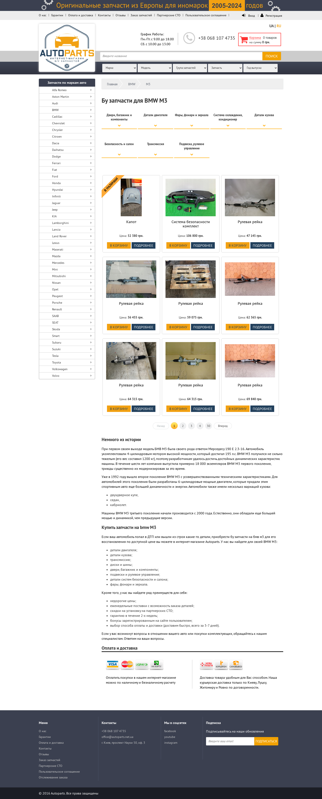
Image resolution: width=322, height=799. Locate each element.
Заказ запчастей (141, 15)
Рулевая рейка (250, 221)
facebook (170, 731)
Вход (249, 16)
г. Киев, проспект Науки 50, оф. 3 (123, 743)
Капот (131, 221)
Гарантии (57, 15)
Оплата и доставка (80, 15)
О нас (42, 15)
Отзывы (121, 15)
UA (271, 26)
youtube (169, 737)
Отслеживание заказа (53, 777)
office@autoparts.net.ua (117, 737)
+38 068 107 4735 (216, 38)
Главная (112, 84)
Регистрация (271, 16)
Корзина (255, 38)
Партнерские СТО (169, 15)
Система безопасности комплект (191, 223)
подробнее (143, 245)
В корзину (119, 245)
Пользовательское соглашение (205, 15)
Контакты (104, 15)
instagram (170, 743)
